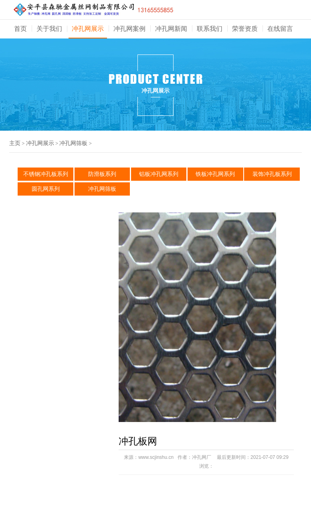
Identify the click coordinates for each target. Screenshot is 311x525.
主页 (14, 143)
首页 (20, 28)
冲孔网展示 (88, 28)
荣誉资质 (245, 28)
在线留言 (280, 28)
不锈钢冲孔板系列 (45, 174)
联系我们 (209, 28)
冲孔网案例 (129, 28)
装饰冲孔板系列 (272, 174)
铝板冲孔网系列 (158, 174)
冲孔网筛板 (73, 143)
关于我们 (49, 28)
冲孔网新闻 (171, 28)
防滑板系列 (102, 174)
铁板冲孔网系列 (215, 174)
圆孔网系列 (46, 189)
